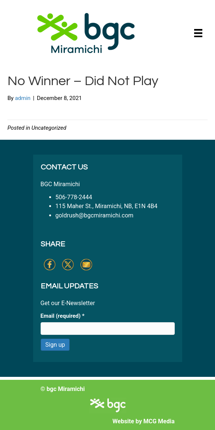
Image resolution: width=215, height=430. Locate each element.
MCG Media (159, 421)
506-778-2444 (74, 197)
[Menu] (198, 33)
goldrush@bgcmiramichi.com (95, 215)
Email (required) (63, 316)
